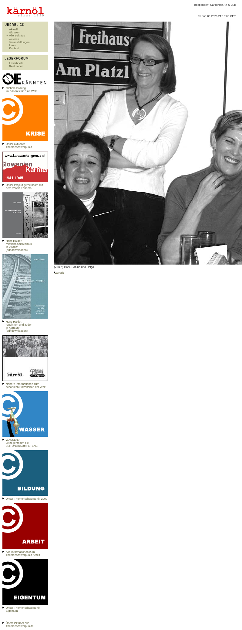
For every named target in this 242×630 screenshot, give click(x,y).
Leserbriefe (16, 63)
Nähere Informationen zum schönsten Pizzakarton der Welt (25, 385)
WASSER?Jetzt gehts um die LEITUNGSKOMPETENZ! (22, 442)
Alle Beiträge (17, 35)
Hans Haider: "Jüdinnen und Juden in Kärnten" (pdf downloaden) (19, 326)
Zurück (59, 272)
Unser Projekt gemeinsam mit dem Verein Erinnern (24, 186)
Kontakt (14, 48)
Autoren (14, 39)
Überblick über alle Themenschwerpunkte (20, 624)
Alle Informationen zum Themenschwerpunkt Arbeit (23, 553)
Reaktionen (16, 66)
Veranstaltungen (19, 42)
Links (12, 45)
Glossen (14, 32)
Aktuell (13, 29)
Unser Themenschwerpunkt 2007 (26, 498)
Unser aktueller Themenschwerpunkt (19, 145)
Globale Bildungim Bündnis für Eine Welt (21, 90)
